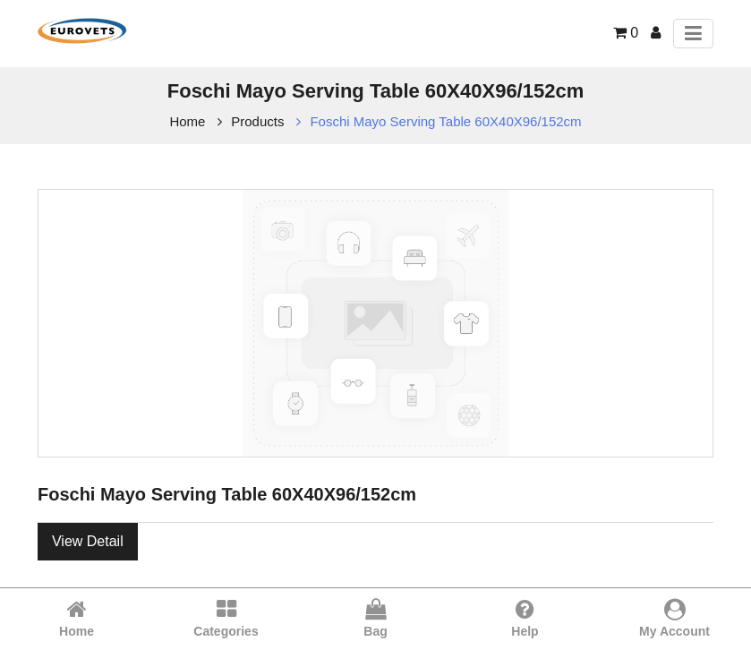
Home (187, 121)
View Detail (88, 541)
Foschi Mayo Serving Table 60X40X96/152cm (445, 121)
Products (257, 121)
